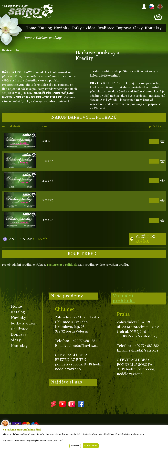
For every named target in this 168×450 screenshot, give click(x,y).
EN (159, 6)
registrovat (54, 265)
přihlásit (71, 265)
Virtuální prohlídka (124, 298)
